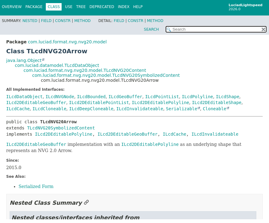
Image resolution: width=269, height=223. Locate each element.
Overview (12, 7)
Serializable (181, 108)
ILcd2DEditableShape (216, 102)
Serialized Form (36, 186)
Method (82, 21)
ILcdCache (18, 108)
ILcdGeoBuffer (125, 96)
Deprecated (101, 7)
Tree (81, 7)
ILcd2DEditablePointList (99, 102)
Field (46, 21)
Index (124, 7)
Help (138, 7)
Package (33, 7)
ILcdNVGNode (60, 96)
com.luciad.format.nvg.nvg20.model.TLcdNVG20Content (85, 70)
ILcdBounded (91, 96)
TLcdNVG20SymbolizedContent (61, 127)
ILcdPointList (162, 96)
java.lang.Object (23, 60)
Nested (29, 21)
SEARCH (151, 29)
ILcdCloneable (50, 108)
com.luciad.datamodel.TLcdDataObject (57, 65)
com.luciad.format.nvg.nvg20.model (67, 41)
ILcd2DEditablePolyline (160, 102)
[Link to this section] (86, 202)
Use (68, 7)
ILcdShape (227, 96)
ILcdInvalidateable (139, 108)
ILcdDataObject (24, 96)
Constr (63, 21)
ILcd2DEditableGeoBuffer (36, 102)
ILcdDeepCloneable (91, 108)
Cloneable (214, 108)
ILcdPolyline (197, 96)
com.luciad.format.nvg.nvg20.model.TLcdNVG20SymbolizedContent (106, 75)
